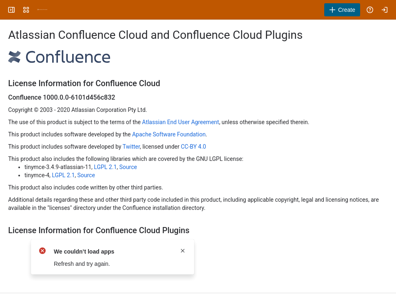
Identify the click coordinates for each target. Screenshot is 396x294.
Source (128, 167)
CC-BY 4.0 (193, 146)
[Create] (342, 9)
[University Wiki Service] (42, 9)
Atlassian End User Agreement (180, 122)
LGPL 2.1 (105, 167)
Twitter (131, 146)
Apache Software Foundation (169, 134)
